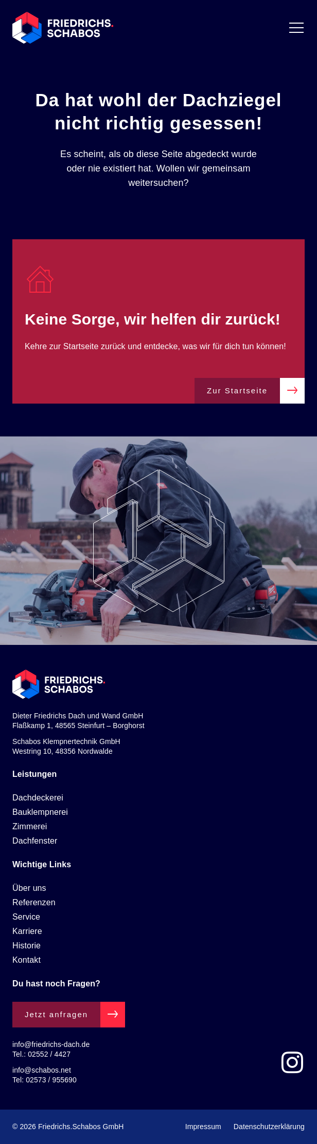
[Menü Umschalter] (296, 28)
